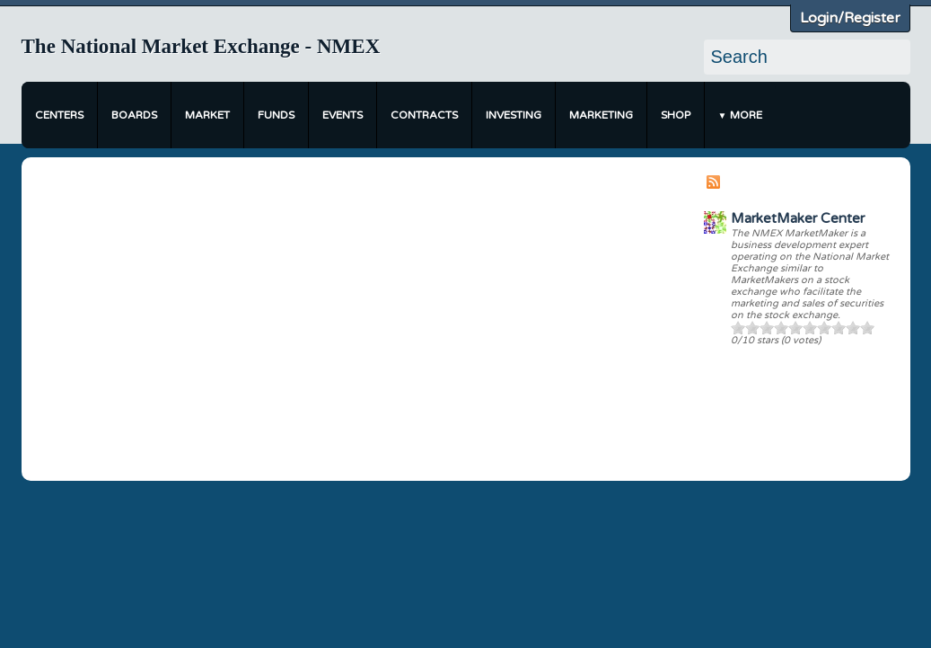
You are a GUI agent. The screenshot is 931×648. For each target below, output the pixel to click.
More (746, 115)
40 (781, 327)
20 (752, 327)
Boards (134, 115)
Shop (675, 115)
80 (838, 327)
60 (810, 327)
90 (853, 327)
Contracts (424, 115)
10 (738, 327)
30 (767, 327)
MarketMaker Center (798, 218)
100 (867, 327)
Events (342, 115)
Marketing (601, 115)
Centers (59, 115)
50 (795, 327)
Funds (276, 115)
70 (824, 327)
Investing (513, 115)
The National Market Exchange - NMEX (201, 46)
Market (207, 115)
